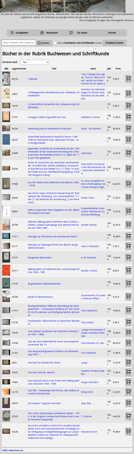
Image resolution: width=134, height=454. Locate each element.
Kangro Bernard (89, 382)
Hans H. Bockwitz (90, 246)
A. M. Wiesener (88, 257)
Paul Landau (87, 322)
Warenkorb (52, 32)
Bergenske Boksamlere (40, 257)
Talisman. (33, 78)
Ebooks (112, 32)
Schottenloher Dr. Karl (92, 342)
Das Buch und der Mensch (41, 372)
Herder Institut (89, 224)
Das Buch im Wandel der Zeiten (44, 362)
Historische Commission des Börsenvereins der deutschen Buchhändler (93, 168)
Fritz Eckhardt (88, 352)
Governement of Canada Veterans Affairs (93, 297)
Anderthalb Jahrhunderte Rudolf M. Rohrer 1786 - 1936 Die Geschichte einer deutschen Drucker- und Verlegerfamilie (53, 139)
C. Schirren (86, 416)
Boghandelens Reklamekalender (44, 283)
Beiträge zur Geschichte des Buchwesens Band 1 (53, 236)
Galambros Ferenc (90, 117)
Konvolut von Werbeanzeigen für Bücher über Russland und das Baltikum (93, 94)
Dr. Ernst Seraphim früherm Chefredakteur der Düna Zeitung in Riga (93, 183)
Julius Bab (86, 403)
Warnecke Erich (89, 431)
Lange (84, 362)
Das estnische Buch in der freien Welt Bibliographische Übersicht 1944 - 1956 (53, 382)
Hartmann (86, 153)
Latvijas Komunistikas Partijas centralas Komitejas (93, 332)
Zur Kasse (82, 32)
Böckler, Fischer (89, 270)
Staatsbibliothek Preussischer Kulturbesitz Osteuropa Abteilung (93, 211)
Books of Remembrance (40, 296)
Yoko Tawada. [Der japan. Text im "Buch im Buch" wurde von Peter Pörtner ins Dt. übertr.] (93, 79)
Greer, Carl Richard (91, 128)
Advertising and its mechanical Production (49, 128)
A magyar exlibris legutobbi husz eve (47, 117)
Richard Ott (87, 391)
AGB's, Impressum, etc (12, 450)
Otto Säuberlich (89, 310)
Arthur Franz (87, 197)
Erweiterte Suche (114, 42)
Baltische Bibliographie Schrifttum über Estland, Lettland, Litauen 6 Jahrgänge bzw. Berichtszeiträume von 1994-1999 (53, 224)
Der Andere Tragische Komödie (44, 403)
